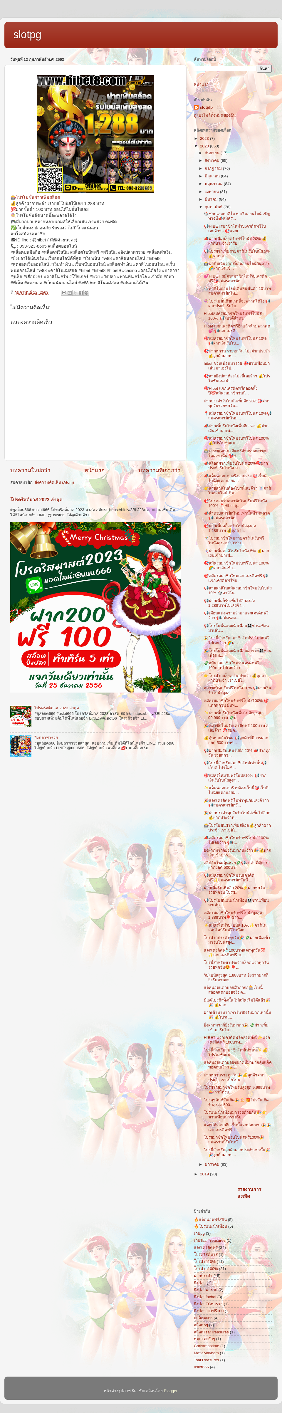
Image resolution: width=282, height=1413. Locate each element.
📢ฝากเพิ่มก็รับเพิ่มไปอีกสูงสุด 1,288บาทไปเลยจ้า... (229, 603)
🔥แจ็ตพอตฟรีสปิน (210, 1219)
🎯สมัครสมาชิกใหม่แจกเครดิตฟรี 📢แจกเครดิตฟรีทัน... (236, 578)
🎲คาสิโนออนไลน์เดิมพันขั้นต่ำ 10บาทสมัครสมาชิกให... (237, 290)
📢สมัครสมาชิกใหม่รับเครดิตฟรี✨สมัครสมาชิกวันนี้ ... (229, 877)
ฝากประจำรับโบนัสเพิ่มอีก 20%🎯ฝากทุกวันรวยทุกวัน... (236, 403)
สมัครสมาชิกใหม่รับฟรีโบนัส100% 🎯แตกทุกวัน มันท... (236, 703)
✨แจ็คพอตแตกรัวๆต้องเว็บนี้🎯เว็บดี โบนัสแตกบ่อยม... (236, 790)
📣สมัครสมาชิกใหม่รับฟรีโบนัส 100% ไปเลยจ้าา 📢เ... (236, 840)
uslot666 (201, 1367)
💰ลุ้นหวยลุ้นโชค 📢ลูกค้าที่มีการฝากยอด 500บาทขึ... (236, 740)
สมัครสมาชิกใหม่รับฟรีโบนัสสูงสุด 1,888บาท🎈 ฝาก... (233, 915)
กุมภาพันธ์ (214, 207)
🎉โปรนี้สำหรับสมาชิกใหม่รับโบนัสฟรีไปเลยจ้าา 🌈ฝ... (236, 640)
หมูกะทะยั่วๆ (204, 1339)
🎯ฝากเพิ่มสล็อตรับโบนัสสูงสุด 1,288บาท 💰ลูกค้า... (230, 528)
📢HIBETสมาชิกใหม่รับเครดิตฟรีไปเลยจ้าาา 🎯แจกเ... (235, 228)
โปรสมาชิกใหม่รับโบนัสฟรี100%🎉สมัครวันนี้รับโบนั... (234, 1139)
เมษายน (212, 191)
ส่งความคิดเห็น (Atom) (54, 482)
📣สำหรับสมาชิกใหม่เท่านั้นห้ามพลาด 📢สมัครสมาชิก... (237, 515)
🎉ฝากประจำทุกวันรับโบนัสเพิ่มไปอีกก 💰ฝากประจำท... (237, 815)
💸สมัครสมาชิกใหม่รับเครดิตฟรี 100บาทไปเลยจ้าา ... (231, 665)
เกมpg (199, 1233)
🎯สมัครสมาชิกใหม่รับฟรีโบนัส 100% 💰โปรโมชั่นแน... (236, 440)
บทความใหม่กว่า (30, 470)
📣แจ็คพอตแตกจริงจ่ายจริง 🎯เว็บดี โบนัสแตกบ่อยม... (235, 478)
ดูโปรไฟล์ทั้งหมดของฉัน (215, 115)
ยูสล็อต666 (203, 1318)
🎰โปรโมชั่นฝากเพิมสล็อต (35, 197)
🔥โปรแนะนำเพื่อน (210, 1226)
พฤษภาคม (214, 184)
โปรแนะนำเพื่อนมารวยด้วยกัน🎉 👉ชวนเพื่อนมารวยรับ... (235, 1114)
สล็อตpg (201, 1325)
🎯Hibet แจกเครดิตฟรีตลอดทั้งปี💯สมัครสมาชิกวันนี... (231, 390)
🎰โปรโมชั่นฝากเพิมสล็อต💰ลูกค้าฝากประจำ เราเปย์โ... (237, 827)
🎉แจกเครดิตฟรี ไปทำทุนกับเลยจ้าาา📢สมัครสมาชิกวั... (236, 802)
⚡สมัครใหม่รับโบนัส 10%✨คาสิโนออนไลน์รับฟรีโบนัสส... (235, 927)
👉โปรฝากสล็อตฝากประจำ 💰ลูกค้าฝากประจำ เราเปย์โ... (235, 678)
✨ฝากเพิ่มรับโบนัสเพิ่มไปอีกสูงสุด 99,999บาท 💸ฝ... (233, 715)
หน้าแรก (94, 470)
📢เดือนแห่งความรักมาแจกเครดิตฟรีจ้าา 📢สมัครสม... (236, 615)
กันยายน (213, 153)
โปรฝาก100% (206, 1268)
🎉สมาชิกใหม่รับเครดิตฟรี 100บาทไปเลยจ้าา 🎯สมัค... (237, 727)
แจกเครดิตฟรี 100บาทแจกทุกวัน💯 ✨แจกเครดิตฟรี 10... (234, 952)
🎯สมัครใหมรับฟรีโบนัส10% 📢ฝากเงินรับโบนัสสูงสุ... (235, 777)
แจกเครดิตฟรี (206, 1247)
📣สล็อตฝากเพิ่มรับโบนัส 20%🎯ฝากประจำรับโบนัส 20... (236, 465)
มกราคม (213, 1164)
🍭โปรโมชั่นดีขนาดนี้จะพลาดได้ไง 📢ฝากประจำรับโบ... (237, 303)
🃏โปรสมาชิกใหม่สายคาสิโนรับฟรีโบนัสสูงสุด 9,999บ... (234, 540)
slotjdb (206, 107)
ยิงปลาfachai (205, 1297)
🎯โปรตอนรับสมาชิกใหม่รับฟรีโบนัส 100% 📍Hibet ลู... (235, 503)
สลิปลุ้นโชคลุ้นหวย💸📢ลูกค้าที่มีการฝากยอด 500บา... (236, 865)
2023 (205, 138)
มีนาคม (212, 199)
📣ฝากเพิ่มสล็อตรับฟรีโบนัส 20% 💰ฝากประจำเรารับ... (235, 241)
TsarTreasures (206, 1360)
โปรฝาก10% (205, 1261)
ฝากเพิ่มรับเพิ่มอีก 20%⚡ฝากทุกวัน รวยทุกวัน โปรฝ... (234, 890)
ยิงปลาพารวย (46, 737)
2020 (205, 146)
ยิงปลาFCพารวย (208, 1304)
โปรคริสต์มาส (206, 1254)
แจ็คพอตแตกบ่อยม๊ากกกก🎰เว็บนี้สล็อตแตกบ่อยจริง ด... (233, 989)
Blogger (170, 1391)
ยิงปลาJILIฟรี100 (209, 1311)
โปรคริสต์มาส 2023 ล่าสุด (36, 499)
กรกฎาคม (214, 168)
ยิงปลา (200, 1283)
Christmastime (206, 1346)
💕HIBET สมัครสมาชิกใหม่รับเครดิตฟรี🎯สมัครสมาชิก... (235, 278)
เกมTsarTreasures (210, 1240)
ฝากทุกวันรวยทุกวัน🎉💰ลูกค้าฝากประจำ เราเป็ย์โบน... (234, 1077)
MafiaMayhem (206, 1353)
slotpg (27, 34)
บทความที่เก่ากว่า (159, 470)
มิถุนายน (213, 176)
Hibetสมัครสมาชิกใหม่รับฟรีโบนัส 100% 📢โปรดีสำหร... (233, 315)
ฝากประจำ (203, 1275)
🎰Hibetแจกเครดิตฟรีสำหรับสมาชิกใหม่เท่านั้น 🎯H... (235, 453)
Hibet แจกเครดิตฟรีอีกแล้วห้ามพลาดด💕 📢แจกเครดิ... (237, 328)
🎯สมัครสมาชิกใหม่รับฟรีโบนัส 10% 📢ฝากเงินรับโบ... (235, 340)
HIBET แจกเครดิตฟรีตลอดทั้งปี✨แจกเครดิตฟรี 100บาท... (237, 1039)
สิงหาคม (213, 160)
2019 (205, 1174)
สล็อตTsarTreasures (211, 1332)
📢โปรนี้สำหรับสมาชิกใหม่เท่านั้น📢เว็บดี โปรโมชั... (235, 765)
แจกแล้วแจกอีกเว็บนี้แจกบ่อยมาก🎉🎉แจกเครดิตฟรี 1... (238, 1127)
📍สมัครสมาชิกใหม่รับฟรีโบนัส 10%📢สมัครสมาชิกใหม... (238, 415)
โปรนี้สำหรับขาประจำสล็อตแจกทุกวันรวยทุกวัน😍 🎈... (236, 965)
